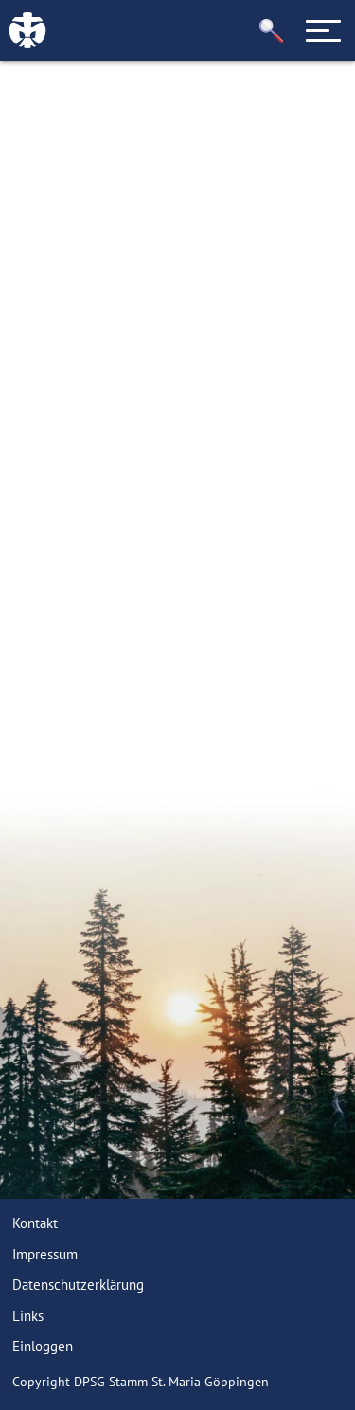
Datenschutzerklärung (78, 1285)
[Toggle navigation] (323, 30)
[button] (272, 30)
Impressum (45, 1254)
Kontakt (35, 1223)
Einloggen (42, 1346)
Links (28, 1316)
